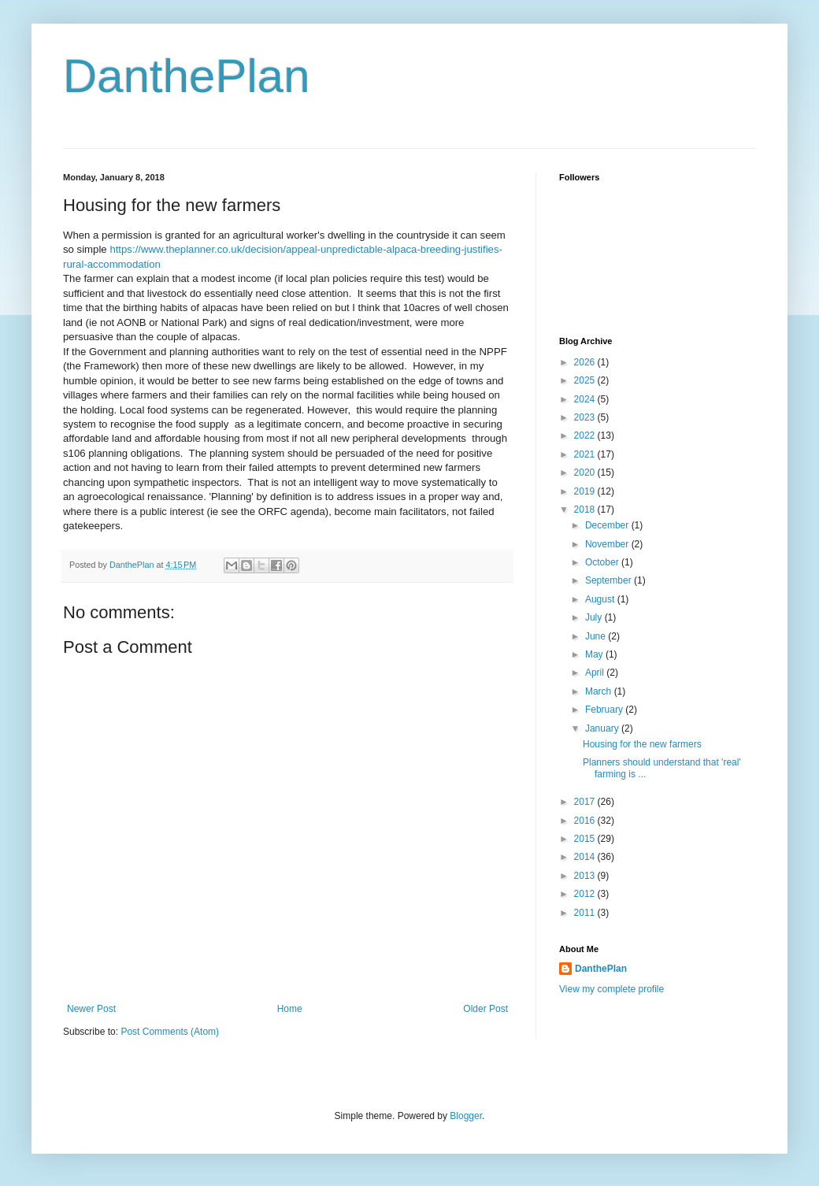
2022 (586, 435)
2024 (586, 399)
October (603, 562)
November (608, 544)
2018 (586, 509)
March (599, 691)
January (603, 728)
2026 (586, 362)
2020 (586, 472)
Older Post (485, 1008)
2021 (586, 454)
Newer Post (91, 1008)
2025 (586, 380)
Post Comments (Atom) (169, 1031)
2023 (586, 417)
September (609, 580)
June (596, 636)
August (601, 599)
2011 (586, 912)
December (608, 525)
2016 (586, 820)
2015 (586, 838)
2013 (586, 875)
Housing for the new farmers (642, 744)
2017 (586, 801)
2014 (586, 856)
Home (289, 1008)
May (595, 654)
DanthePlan (186, 76)
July (595, 617)
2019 (586, 491)
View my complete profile (611, 989)
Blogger (466, 1115)
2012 (586, 893)
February (605, 709)
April (595, 672)
